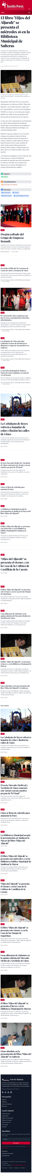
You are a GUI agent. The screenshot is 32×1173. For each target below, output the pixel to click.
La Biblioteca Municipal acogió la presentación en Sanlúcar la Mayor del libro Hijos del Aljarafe (16, 511)
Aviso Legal (5, 1124)
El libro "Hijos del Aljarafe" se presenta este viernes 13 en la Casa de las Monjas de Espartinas (16, 591)
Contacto (4, 1126)
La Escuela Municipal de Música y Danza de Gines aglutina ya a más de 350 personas (15, 372)
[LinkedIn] (11, 1092)
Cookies (11, 1167)
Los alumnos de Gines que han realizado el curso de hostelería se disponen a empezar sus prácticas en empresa (15, 344)
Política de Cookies (7, 1120)
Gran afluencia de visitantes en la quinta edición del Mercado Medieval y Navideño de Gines (16, 616)
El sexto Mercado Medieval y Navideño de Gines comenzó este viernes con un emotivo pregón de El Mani (15, 465)
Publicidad (4, 1151)
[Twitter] (5, 1092)
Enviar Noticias (5, 1155)
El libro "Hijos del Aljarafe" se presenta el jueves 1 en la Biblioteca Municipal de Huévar (16, 664)
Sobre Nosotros (6, 1113)
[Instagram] (8, 1092)
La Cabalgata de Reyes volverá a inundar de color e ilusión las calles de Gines (16, 740)
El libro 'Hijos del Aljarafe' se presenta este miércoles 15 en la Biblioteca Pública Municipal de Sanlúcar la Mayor (15, 529)
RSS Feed (4, 1106)
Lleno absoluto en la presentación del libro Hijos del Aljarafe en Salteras (15, 687)
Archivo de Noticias (7, 1104)
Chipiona (4, 1099)
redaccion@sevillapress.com (19, 1165)
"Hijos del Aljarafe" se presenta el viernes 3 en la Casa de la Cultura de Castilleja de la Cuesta (15, 887)
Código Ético (5, 1116)
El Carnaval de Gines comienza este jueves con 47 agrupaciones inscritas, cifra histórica (15, 318)
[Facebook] (2, 1092)
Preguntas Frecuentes (7, 1153)
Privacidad (4, 1167)
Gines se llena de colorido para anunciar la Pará (13, 488)
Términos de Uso (6, 1122)
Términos (16, 1167)
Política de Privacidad (7, 1118)
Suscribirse (16, 1143)
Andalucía (4, 1102)
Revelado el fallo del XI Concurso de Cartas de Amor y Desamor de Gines (14, 269)
